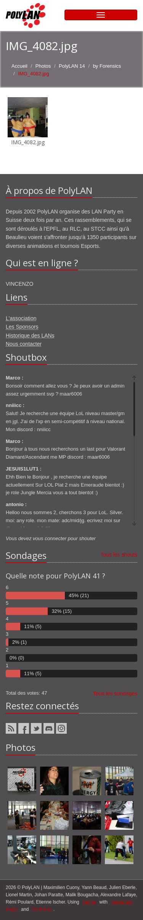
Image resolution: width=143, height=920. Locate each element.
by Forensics (107, 66)
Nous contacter (24, 344)
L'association (21, 318)
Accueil (19, 66)
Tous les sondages (115, 693)
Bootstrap (41, 909)
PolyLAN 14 (72, 66)
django (89, 902)
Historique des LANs (30, 335)
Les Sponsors (22, 327)
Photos (43, 66)
